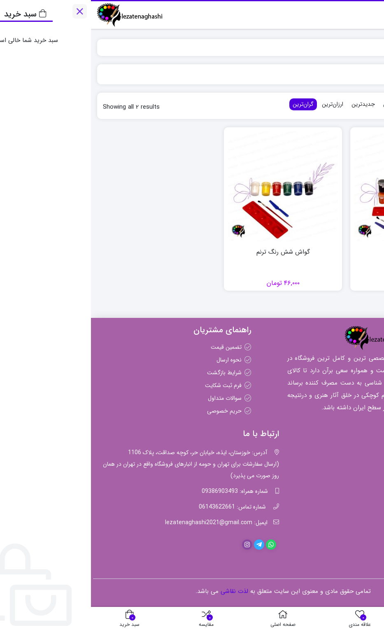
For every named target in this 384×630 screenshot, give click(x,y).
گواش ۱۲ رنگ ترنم (319, 252)
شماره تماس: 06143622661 (141, 506)
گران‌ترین (212, 104)
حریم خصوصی (133, 410)
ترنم (337, 47)
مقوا (363, 501)
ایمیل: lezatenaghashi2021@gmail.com (125, 522)
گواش (361, 514)
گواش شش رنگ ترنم (192, 252)
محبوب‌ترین (343, 104)
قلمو (363, 489)
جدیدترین (272, 104)
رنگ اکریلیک (353, 450)
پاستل (361, 463)
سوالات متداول (134, 398)
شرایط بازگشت (133, 372)
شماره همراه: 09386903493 (144, 491)
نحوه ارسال (138, 359)
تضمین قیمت (135, 347)
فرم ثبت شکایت (132, 385)
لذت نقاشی (361, 47)
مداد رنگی (356, 476)
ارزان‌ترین (241, 104)
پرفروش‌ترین (306, 104)
